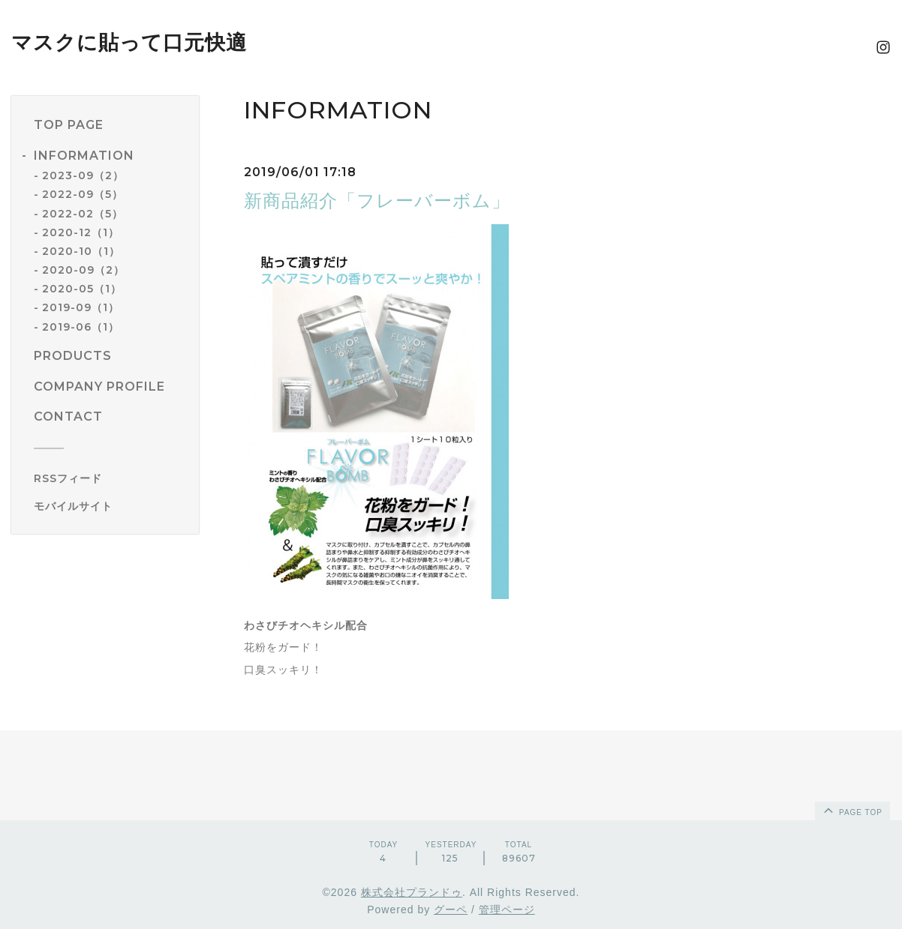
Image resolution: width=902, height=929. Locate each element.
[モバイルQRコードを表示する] (111, 506)
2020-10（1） (81, 251)
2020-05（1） (82, 288)
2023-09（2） (83, 175)
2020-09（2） (83, 270)
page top (851, 809)
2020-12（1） (80, 232)
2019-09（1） (80, 307)
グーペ (451, 910)
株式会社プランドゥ (411, 892)
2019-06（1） (80, 327)
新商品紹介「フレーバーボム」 (377, 200)
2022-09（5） (82, 194)
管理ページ (507, 910)
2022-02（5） (82, 213)
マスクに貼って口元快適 (129, 42)
